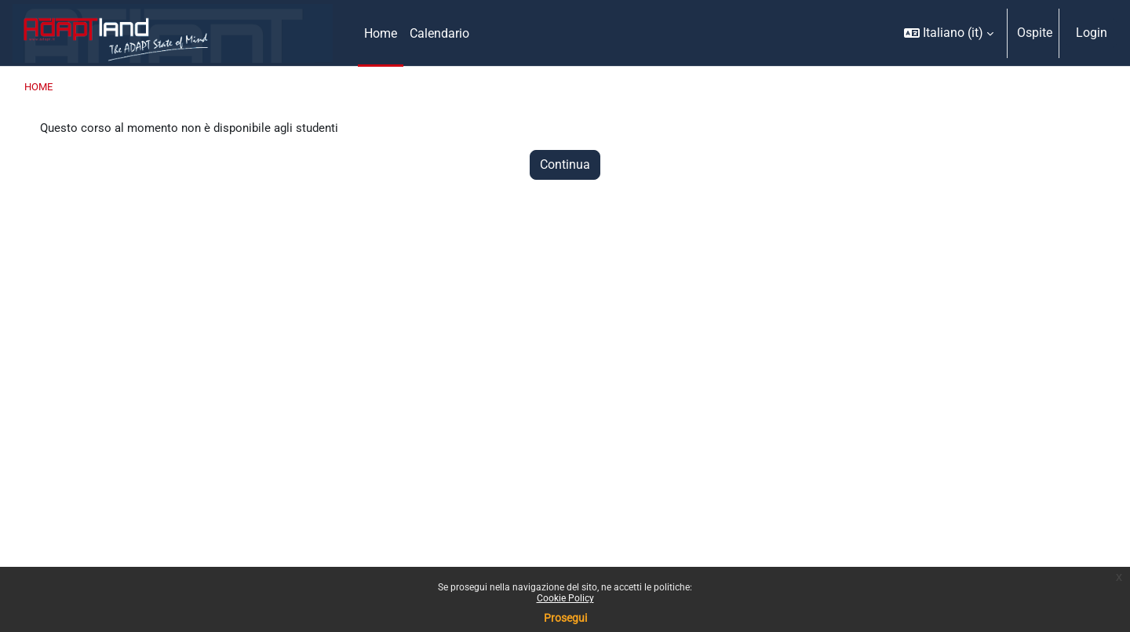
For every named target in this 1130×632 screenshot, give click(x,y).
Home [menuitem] (380, 33)
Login (1091, 32)
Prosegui (565, 618)
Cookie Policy (565, 598)
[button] (949, 33)
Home (38, 87)
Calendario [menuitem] (439, 33)
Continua (565, 166)
